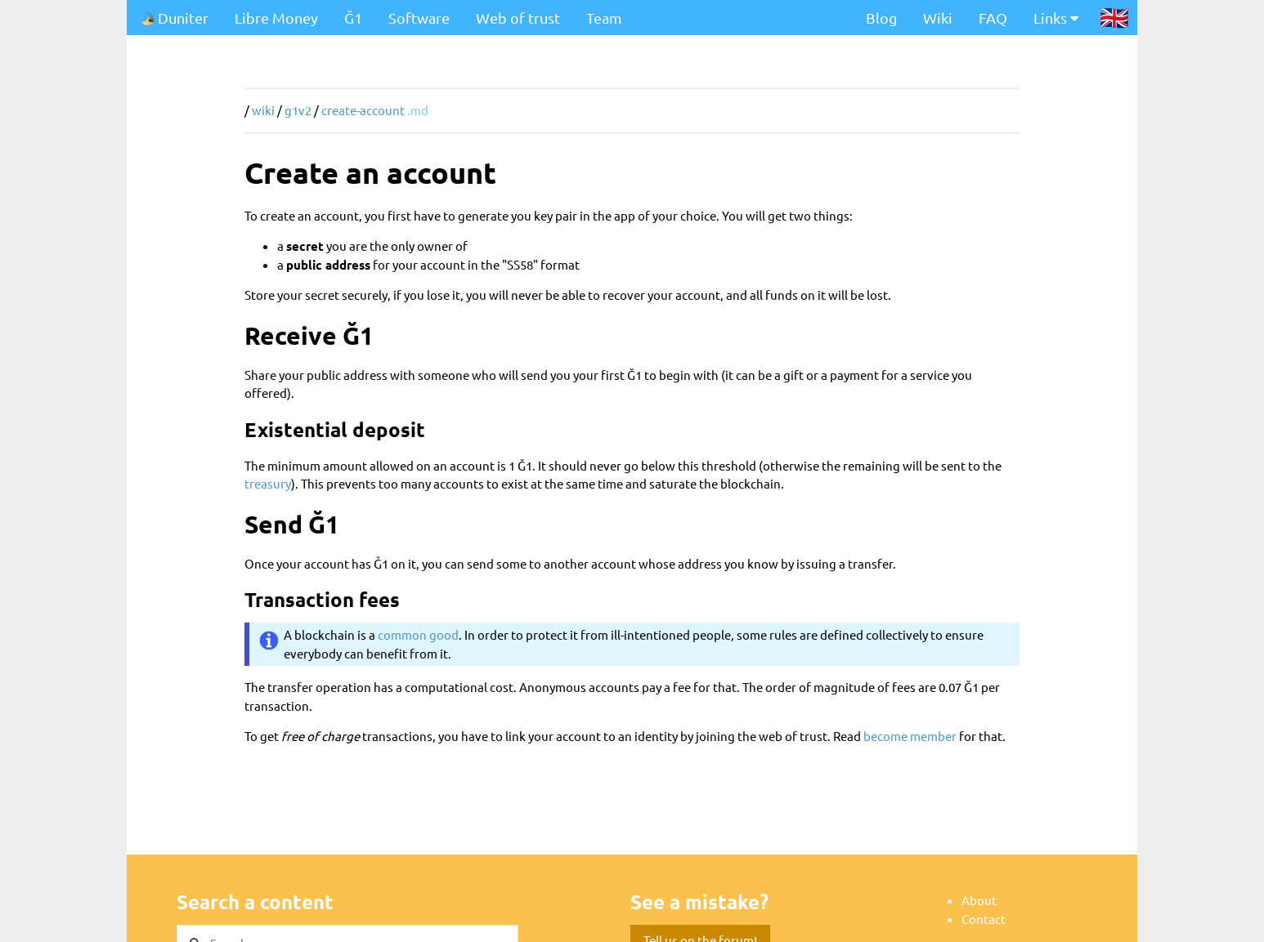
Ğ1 (353, 17)
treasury (267, 483)
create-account (363, 110)
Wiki (937, 17)
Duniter (174, 17)
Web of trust (518, 17)
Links (1055, 17)
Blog (881, 17)
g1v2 (298, 110)
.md (417, 110)
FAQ (993, 17)
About (979, 900)
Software (419, 17)
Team (604, 17)
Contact (983, 918)
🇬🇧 (1114, 17)
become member (910, 735)
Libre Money (276, 17)
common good (418, 634)
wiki (263, 110)
